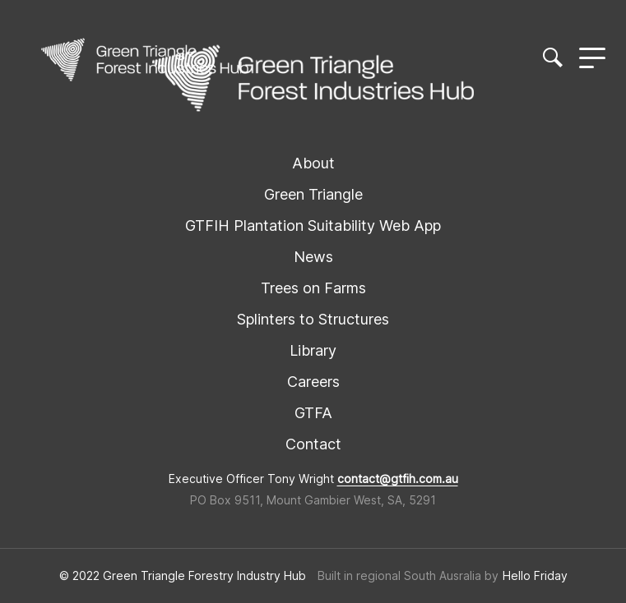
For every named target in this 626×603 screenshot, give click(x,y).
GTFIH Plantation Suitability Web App (313, 225)
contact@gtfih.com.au (397, 479)
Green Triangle (313, 194)
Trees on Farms (313, 288)
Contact (313, 444)
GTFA (313, 412)
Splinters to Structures (313, 319)
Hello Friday (535, 575)
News (313, 256)
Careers (313, 381)
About (313, 163)
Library (313, 350)
